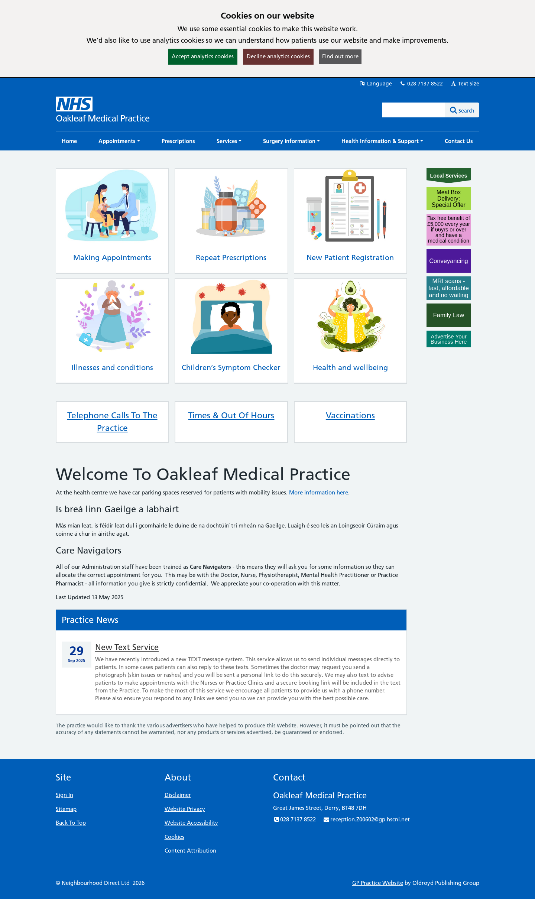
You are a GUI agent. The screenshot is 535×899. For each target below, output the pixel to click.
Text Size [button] (464, 83)
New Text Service (127, 647)
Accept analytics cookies (203, 56)
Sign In (64, 794)
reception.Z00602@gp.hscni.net (366, 819)
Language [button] (375, 83)
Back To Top (71, 822)
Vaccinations (350, 415)
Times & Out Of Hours (231, 415)
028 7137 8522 (421, 83)
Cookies (174, 836)
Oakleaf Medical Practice (102, 118)
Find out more (340, 56)
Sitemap (66, 808)
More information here (318, 492)
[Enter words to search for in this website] (414, 110)
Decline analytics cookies (278, 56)
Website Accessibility (191, 822)
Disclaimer (178, 794)
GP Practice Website (377, 882)
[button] (119, 141)
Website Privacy (185, 808)
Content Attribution (190, 850)
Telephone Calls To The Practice (112, 421)
